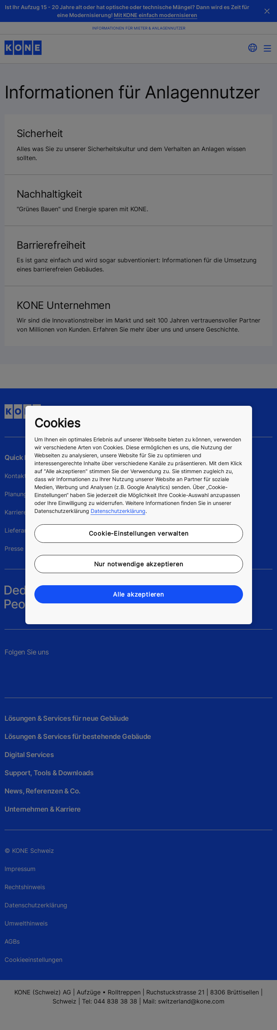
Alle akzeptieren (138, 594)
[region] (138, 515)
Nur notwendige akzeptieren (138, 564)
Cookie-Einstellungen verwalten (139, 533)
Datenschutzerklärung (118, 511)
